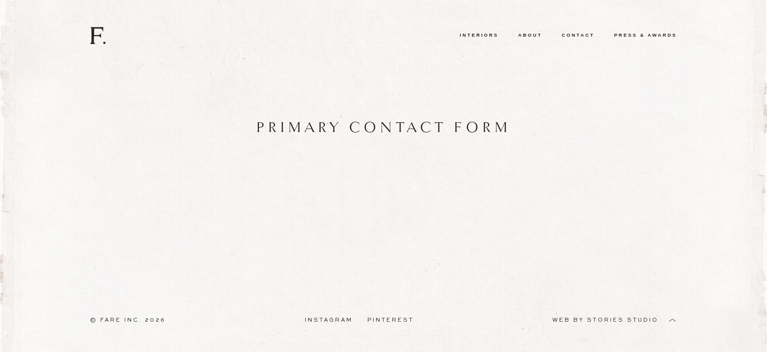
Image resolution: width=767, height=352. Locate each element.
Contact (578, 35)
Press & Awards (645, 35)
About (530, 35)
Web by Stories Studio (605, 320)
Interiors (479, 35)
